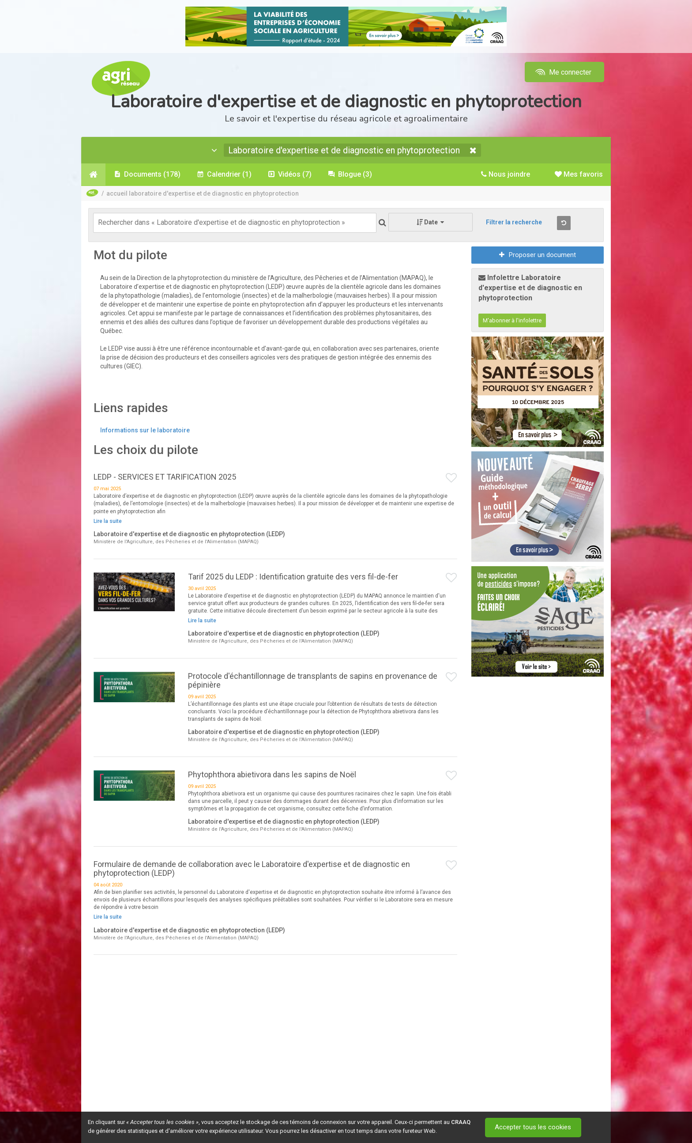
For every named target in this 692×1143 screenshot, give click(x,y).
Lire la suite (108, 521)
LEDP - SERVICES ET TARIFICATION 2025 (165, 476)
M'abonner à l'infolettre (512, 320)
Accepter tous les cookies (533, 1128)
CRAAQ (460, 1122)
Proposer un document (537, 255)
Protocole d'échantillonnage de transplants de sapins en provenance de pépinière (312, 680)
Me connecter (562, 72)
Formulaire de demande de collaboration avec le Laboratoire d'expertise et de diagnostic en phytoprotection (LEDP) (252, 868)
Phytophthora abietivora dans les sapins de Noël (272, 774)
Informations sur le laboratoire (145, 430)
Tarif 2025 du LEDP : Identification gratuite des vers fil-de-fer (293, 576)
